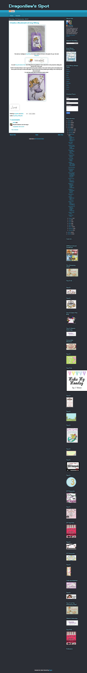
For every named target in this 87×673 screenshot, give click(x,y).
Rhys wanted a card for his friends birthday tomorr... (71, 174)
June (70, 221)
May (70, 223)
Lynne (67, 81)
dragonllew (70, 25)
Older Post (60, 135)
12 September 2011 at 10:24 (18, 126)
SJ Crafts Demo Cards (70, 159)
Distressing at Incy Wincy (71, 170)
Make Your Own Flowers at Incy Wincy (71, 203)
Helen (67, 73)
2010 (69, 232)
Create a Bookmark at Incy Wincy (71, 191)
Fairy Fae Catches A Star (20, 65)
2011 (69, 127)
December (71, 129)
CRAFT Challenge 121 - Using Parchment (71, 164)
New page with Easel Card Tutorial (71, 152)
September (71, 134)
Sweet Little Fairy (71, 213)
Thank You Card (70, 216)
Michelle (68, 83)
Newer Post (13, 135)
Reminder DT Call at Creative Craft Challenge (71, 208)
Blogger (50, 670)
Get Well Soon (70, 143)
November (71, 130)
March (70, 226)
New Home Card (71, 195)
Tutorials (18, 15)
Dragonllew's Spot (29, 6)
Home (11, 15)
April (70, 225)
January (71, 230)
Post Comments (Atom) (39, 139)
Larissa (68, 79)
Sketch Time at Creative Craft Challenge (71, 147)
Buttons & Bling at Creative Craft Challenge (71, 185)
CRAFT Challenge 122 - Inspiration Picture (71, 138)
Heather (68, 71)
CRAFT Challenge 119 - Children (71, 198)
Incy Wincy (28, 54)
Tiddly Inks (36, 55)
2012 (69, 125)
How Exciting (71, 167)
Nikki (67, 85)
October (71, 132)
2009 (69, 233)
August (71, 218)
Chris (67, 69)
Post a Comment (15, 129)
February (71, 228)
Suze (67, 89)
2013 (69, 124)
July (70, 220)
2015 (69, 120)
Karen (67, 77)
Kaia (67, 75)
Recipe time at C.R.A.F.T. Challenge (71, 180)
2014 (69, 122)
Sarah (14, 122)
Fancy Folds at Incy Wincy (71, 156)
